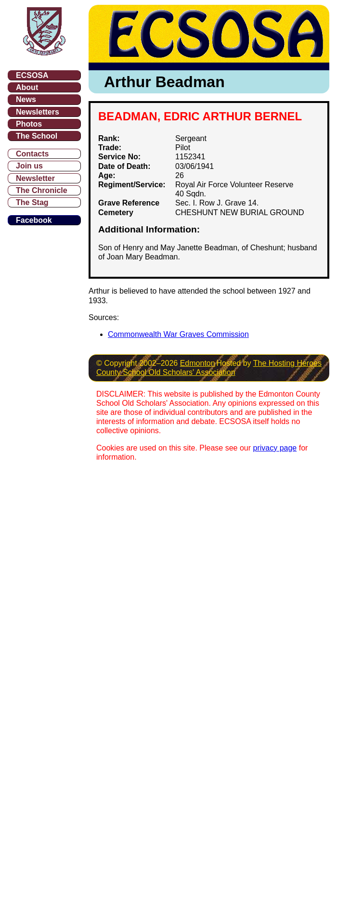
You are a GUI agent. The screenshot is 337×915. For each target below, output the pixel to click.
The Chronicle (41, 190)
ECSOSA (32, 75)
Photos (29, 124)
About (27, 87)
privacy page (275, 448)
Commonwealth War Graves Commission (178, 334)
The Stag (32, 202)
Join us (29, 166)
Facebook (34, 220)
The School (36, 136)
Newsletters (37, 112)
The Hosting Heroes (287, 363)
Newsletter (35, 178)
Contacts (32, 154)
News (26, 99)
